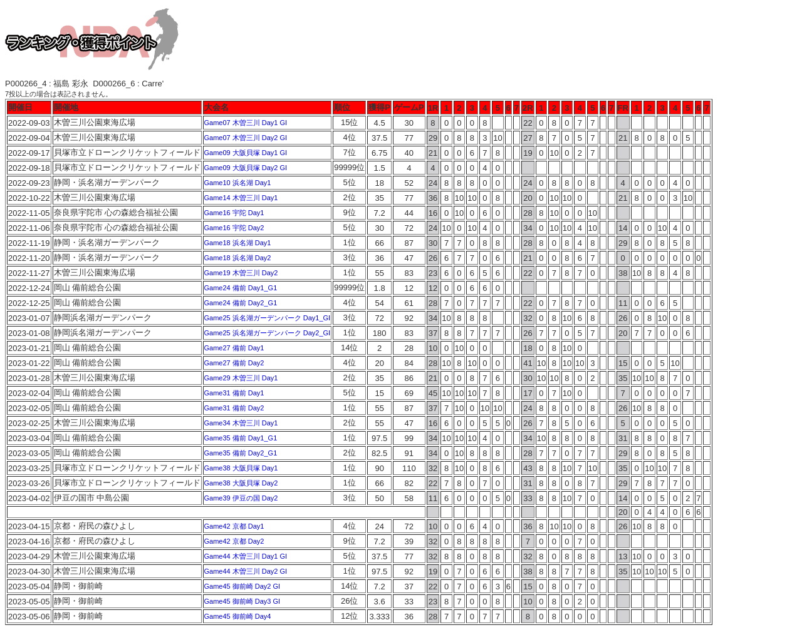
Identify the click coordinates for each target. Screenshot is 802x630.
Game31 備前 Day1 (234, 393)
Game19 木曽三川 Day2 (241, 273)
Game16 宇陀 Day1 (234, 212)
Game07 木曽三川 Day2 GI (246, 137)
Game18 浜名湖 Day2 (237, 258)
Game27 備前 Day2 (234, 363)
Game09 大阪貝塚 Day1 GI (246, 152)
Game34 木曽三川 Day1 (241, 423)
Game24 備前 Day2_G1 (241, 303)
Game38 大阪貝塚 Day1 (241, 468)
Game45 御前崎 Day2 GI (242, 586)
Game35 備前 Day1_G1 (241, 438)
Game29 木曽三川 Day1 (241, 378)
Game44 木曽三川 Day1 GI (246, 556)
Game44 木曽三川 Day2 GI (246, 571)
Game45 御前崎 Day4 (237, 616)
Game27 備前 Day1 (234, 348)
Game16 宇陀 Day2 (234, 227)
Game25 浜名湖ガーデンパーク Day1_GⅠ (267, 318)
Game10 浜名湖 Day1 (237, 182)
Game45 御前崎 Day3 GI (242, 601)
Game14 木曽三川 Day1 (241, 197)
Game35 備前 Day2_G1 (241, 453)
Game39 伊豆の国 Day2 (241, 498)
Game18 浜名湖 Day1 (237, 242)
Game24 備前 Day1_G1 (241, 288)
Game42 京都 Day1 (234, 526)
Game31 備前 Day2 (234, 408)
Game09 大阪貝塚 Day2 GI (246, 167)
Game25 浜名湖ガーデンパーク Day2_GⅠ (267, 333)
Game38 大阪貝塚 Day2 (241, 483)
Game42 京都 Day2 (234, 541)
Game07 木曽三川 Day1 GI (246, 122)
